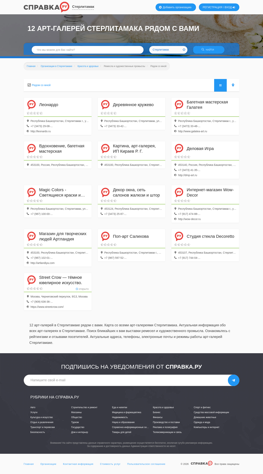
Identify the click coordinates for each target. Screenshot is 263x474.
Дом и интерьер (79, 433)
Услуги (33, 413)
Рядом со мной (41, 86)
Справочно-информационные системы (132, 428)
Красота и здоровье (163, 408)
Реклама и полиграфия (165, 428)
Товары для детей (121, 433)
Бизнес (156, 413)
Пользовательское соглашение (146, 465)
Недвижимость (120, 418)
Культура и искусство (41, 418)
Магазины (76, 413)
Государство (77, 428)
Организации (48, 465)
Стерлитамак (83, 7)
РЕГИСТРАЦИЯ (212, 7)
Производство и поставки (166, 423)
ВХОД (230, 7)
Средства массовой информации (211, 413)
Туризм (75, 423)
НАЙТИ (208, 50)
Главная (29, 465)
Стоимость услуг (110, 465)
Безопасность (37, 433)
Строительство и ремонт (84, 408)
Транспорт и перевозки (42, 428)
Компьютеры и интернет (206, 428)
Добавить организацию (175, 7)
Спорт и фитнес (202, 408)
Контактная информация (78, 465)
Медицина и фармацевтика (126, 413)
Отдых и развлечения (41, 423)
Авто (32, 408)
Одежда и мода (202, 423)
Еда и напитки (119, 408)
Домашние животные (205, 418)
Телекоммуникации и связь (167, 433)
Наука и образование (123, 423)
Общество (76, 418)
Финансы (157, 418)
